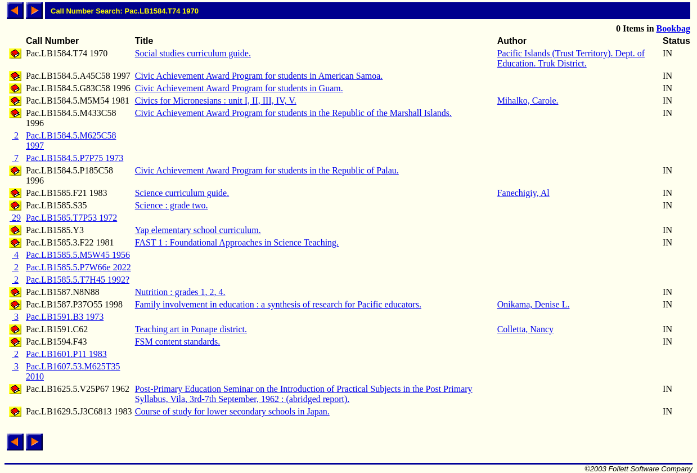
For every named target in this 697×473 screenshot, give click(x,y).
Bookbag (673, 28)
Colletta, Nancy (525, 329)
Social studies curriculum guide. (193, 53)
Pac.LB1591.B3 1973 (65, 317)
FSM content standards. (178, 341)
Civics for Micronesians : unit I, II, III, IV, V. (215, 100)
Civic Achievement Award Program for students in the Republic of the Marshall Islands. (293, 113)
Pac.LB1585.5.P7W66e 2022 (78, 267)
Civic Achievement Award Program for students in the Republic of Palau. (267, 170)
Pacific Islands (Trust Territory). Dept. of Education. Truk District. (571, 58)
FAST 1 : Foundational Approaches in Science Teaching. (237, 242)
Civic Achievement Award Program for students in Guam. (239, 88)
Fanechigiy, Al (523, 193)
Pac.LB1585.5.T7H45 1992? (77, 279)
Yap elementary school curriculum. (198, 230)
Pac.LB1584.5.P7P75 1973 (74, 158)
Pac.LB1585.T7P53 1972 (71, 217)
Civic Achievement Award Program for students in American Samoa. (259, 76)
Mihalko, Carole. (528, 100)
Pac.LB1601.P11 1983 (66, 354)
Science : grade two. (171, 205)
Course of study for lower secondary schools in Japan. (232, 411)
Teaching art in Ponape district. (191, 329)
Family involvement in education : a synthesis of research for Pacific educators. (278, 304)
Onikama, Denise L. (533, 304)
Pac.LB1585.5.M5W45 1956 (78, 255)
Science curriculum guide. (182, 193)
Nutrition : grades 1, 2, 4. (180, 292)
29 (15, 217)
